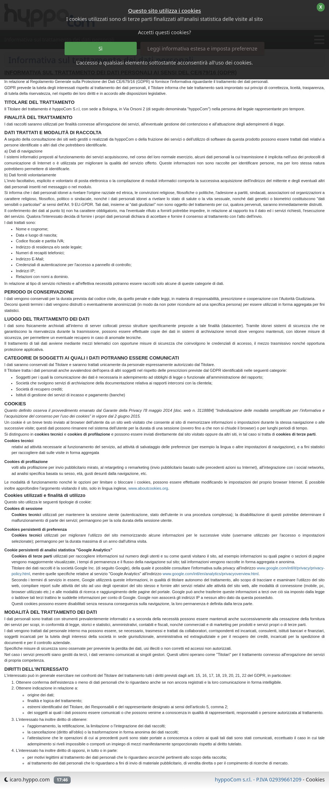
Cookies (315, 779)
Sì (100, 48)
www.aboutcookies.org (148, 488)
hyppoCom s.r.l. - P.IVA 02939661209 (258, 779)
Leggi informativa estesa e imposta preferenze (203, 48)
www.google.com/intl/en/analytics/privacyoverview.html (211, 574)
